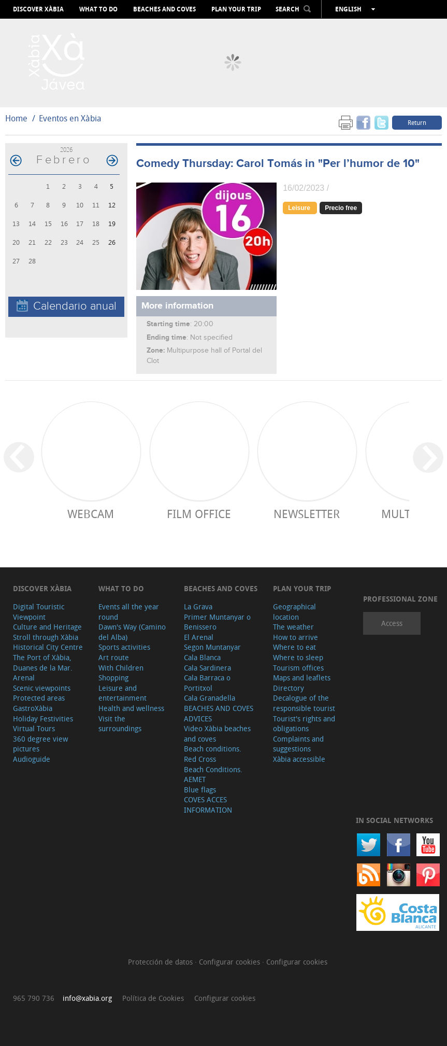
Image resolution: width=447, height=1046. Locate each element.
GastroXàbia (32, 708)
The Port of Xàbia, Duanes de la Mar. (43, 662)
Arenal (24, 677)
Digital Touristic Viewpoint (38, 612)
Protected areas (39, 698)
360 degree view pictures (40, 744)
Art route (113, 657)
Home (16, 118)
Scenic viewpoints (41, 688)
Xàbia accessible (299, 759)
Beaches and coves (164, 9)
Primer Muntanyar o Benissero (217, 622)
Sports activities (124, 647)
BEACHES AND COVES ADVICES (218, 713)
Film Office (199, 513)
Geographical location (294, 612)
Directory (288, 688)
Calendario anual (67, 306)
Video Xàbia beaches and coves (217, 733)
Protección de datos (161, 962)
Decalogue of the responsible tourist (304, 703)
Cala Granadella (209, 698)
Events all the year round (128, 612)
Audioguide (31, 759)
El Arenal (198, 637)
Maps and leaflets (301, 677)
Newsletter (306, 513)
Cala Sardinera (207, 668)
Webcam (90, 513)
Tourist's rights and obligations (304, 724)
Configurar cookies (230, 962)
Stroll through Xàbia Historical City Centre (48, 642)
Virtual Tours (34, 728)
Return (417, 122)
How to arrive (295, 637)
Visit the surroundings (119, 724)
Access (391, 623)
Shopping (113, 677)
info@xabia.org (87, 998)
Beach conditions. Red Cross (212, 754)
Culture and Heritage (47, 627)
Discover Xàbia (38, 9)
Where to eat (294, 647)
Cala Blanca (202, 657)
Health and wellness (131, 708)
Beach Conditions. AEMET (213, 774)
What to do (98, 9)
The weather (293, 627)
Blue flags (200, 789)
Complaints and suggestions (298, 744)
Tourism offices (298, 668)
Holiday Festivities (43, 718)
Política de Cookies (153, 998)
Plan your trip (236, 9)
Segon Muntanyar (212, 647)
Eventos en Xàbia (70, 118)
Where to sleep (298, 657)
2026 (66, 150)
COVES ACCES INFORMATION (208, 804)
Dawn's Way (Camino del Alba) (132, 632)
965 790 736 (33, 998)
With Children (120, 668)
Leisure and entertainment (122, 693)
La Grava (198, 606)
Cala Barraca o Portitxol (207, 683)
